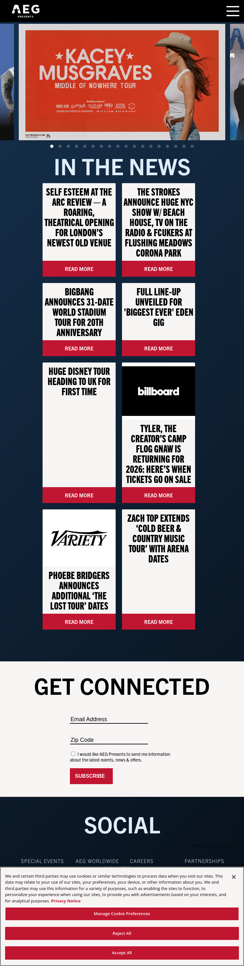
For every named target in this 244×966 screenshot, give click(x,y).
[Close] (234, 877)
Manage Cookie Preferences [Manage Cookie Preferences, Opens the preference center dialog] (122, 913)
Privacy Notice (66, 901)
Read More (79, 269)
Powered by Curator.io (214, 845)
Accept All (122, 953)
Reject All (121, 933)
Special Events (42, 861)
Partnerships (204, 861)
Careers (141, 861)
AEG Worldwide (97, 861)
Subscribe (91, 776)
